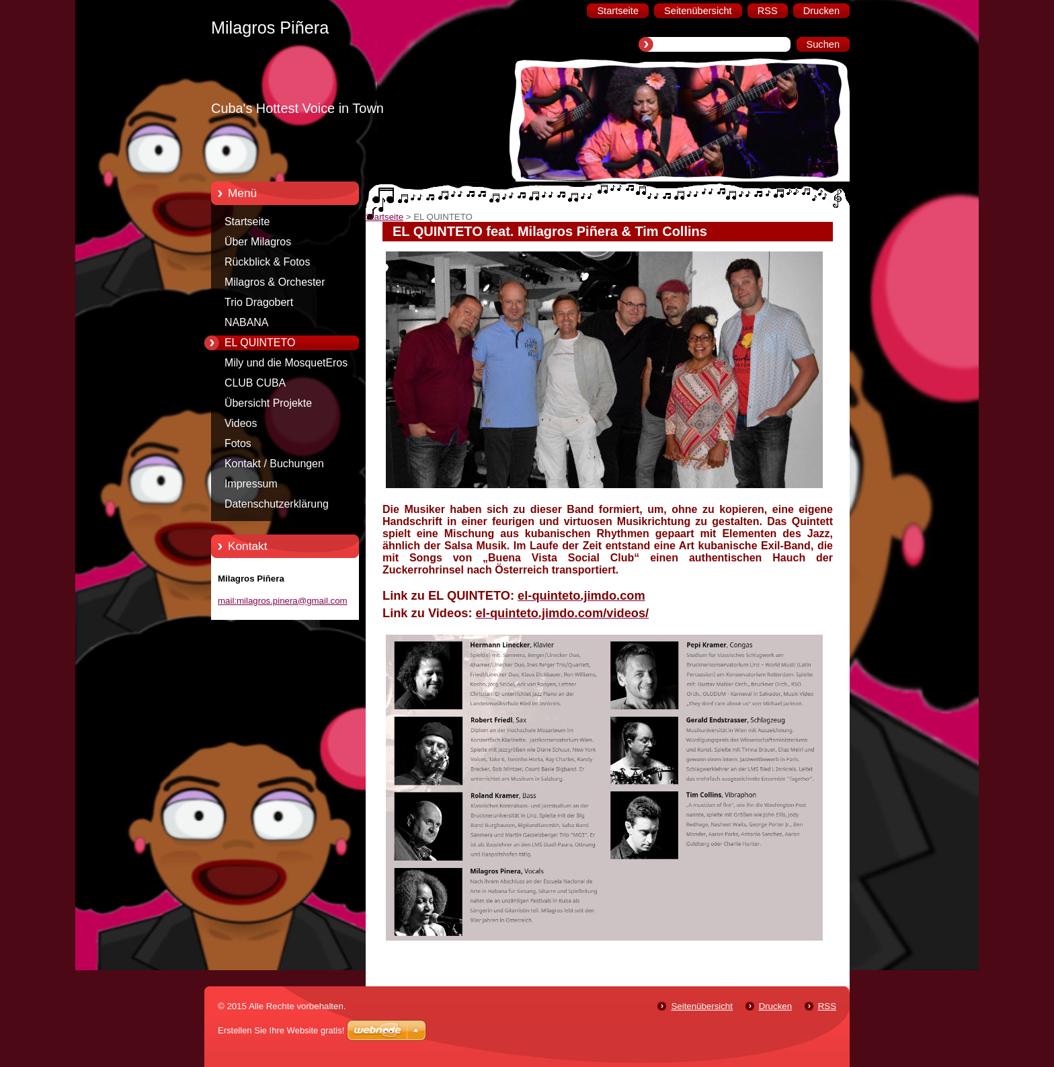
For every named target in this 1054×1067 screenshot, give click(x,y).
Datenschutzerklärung (277, 504)
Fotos (238, 443)
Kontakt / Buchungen (274, 463)
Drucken (775, 1006)
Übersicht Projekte (268, 403)
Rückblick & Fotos (267, 262)
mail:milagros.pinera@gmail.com (283, 601)
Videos (241, 423)
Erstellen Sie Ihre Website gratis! (281, 1030)
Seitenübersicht (701, 1006)
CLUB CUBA (255, 383)
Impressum (251, 483)
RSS (827, 1006)
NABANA (246, 322)
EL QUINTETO (260, 342)
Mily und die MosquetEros (286, 362)
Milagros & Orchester (275, 282)
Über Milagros (258, 241)
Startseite (247, 221)
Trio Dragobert (259, 302)
